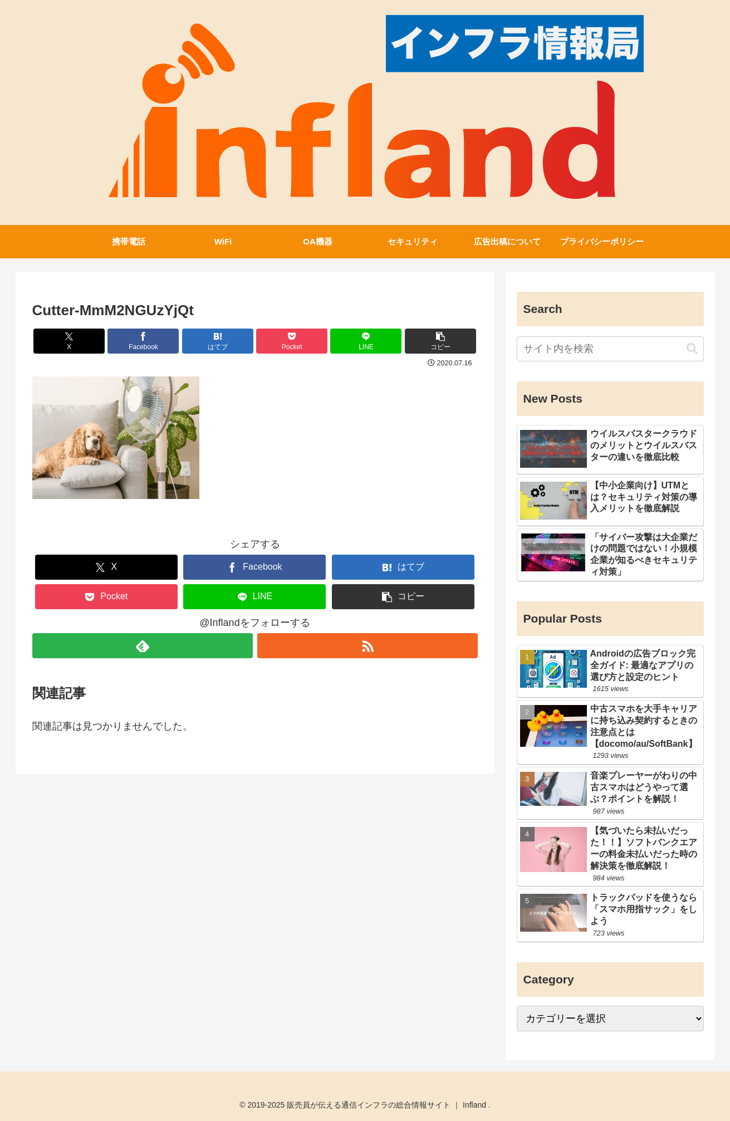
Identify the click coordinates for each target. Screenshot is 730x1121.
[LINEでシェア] (365, 341)
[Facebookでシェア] (143, 341)
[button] (440, 341)
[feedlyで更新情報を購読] (142, 645)
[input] (610, 348)
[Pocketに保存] (291, 341)
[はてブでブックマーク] (217, 341)
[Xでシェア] (69, 341)
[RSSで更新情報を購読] (367, 645)
